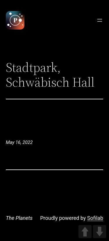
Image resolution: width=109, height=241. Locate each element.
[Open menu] (99, 20)
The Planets (19, 218)
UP (85, 231)
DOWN (99, 231)
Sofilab (95, 218)
